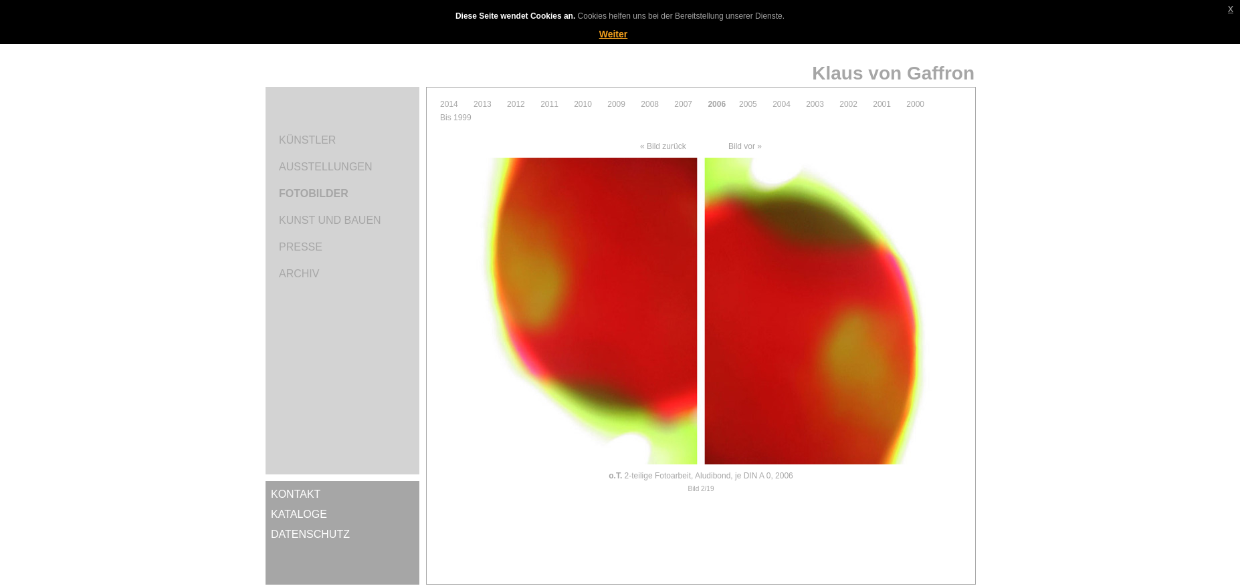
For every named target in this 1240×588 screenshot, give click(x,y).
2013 (483, 104)
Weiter (613, 34)
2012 (516, 104)
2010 (583, 104)
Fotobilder (313, 193)
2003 (815, 104)
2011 (549, 104)
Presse (300, 247)
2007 (683, 104)
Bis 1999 (456, 117)
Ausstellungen (326, 166)
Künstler (307, 140)
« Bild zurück (663, 146)
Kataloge (299, 514)
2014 (449, 104)
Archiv (299, 273)
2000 (915, 104)
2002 (848, 104)
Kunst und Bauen (330, 220)
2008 (650, 104)
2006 (717, 104)
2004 (781, 104)
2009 (616, 104)
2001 (882, 104)
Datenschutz (310, 534)
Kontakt (295, 494)
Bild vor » (745, 146)
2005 (748, 104)
